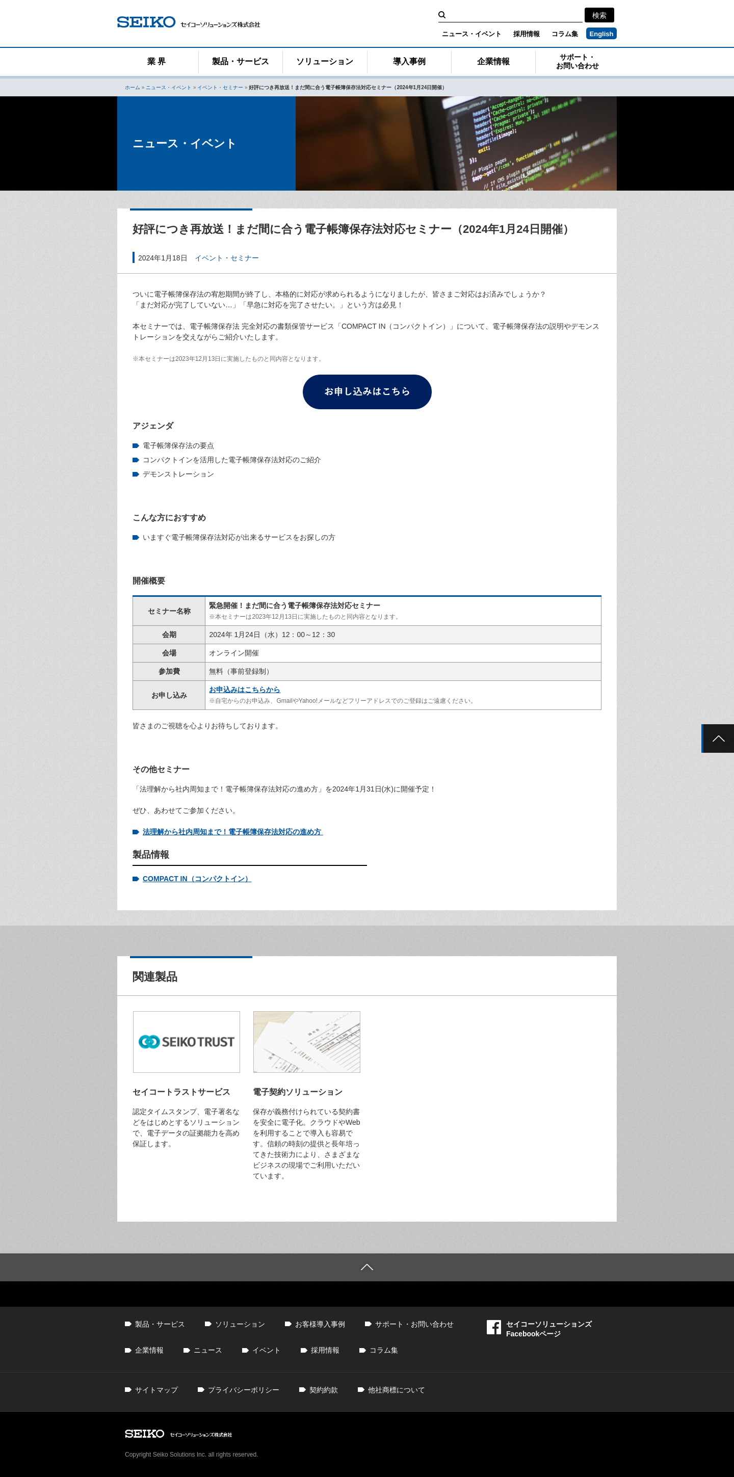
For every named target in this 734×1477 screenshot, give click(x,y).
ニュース (208, 1350)
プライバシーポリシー (243, 1390)
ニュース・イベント (472, 34)
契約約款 (323, 1390)
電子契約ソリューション (298, 1092)
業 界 (156, 61)
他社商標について (396, 1390)
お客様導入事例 (320, 1324)
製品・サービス (240, 61)
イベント (266, 1350)
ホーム (132, 87)
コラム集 (565, 34)
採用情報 (526, 34)
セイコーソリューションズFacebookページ (539, 1329)
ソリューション (324, 61)
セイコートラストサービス (181, 1092)
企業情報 (493, 61)
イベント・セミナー (220, 87)
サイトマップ (156, 1390)
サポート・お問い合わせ (577, 61)
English (602, 34)
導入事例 (409, 61)
